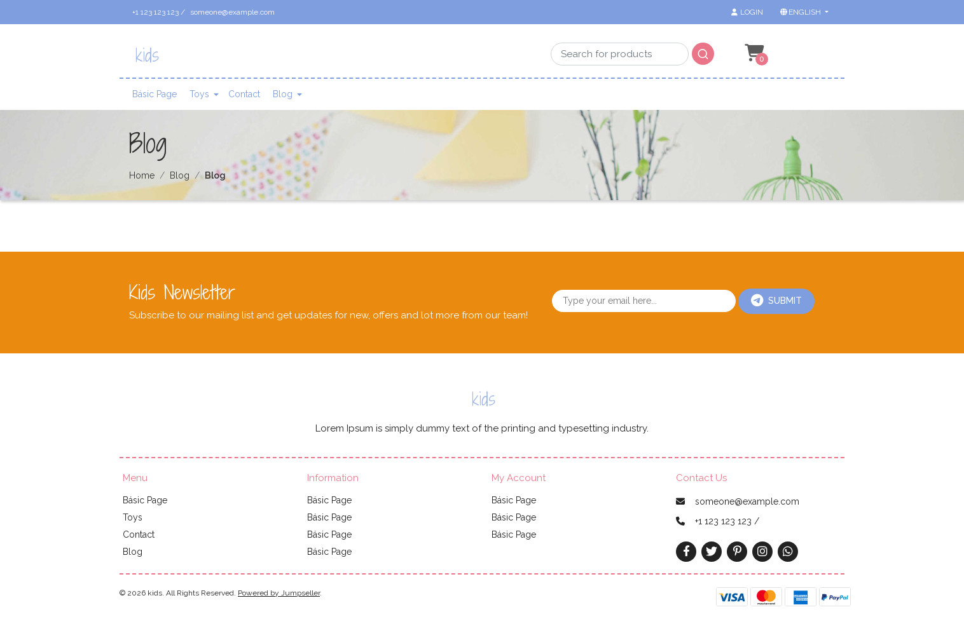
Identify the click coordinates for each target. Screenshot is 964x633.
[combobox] (632, 51)
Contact (244, 94)
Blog (283, 94)
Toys (199, 94)
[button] (803, 12)
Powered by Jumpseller (279, 593)
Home (142, 175)
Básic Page (154, 94)
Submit (776, 300)
